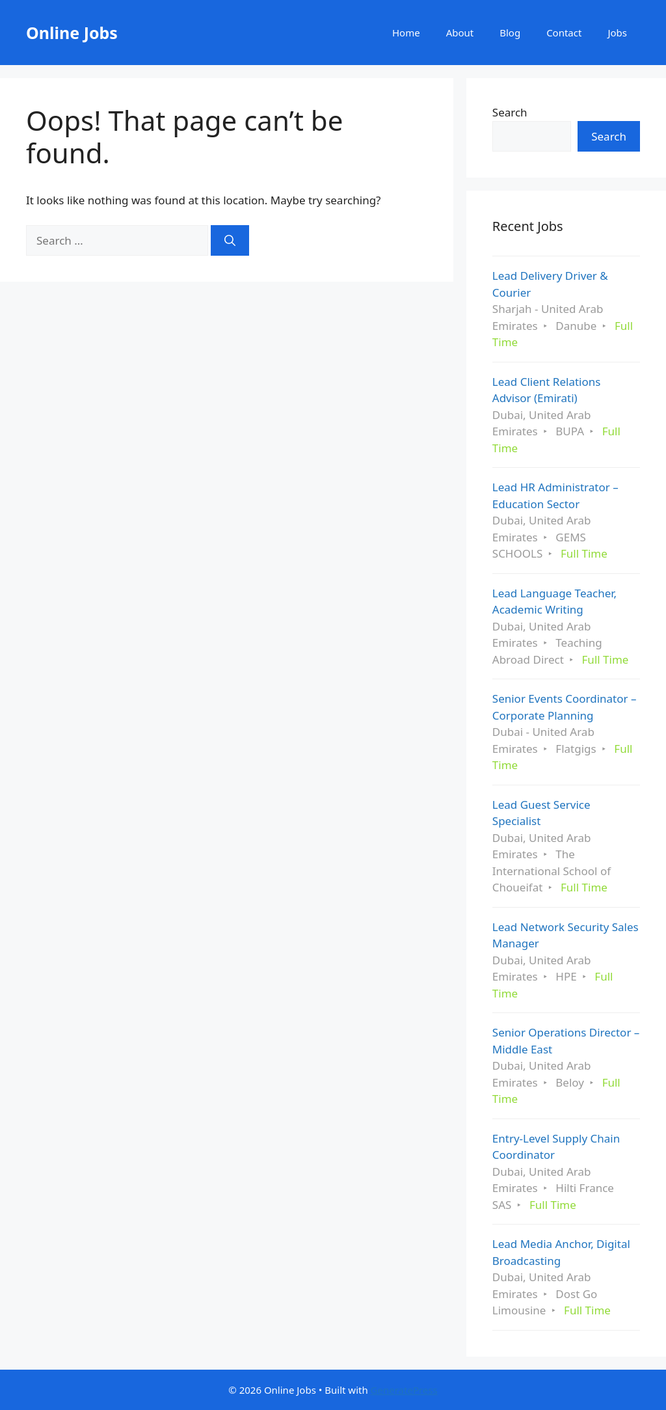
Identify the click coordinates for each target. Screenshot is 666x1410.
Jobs (617, 32)
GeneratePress (404, 1389)
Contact (563, 32)
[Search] (230, 240)
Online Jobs (72, 32)
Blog (510, 32)
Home (406, 32)
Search (509, 112)
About (460, 32)
